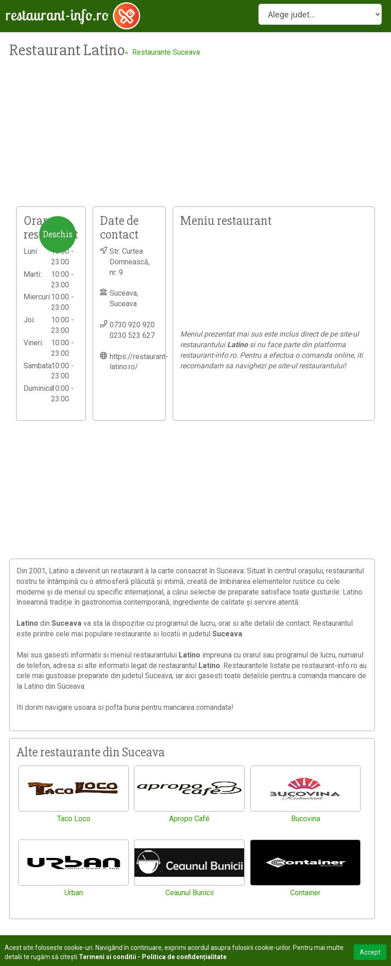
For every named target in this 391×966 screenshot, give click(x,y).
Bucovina (305, 818)
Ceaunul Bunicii (189, 892)
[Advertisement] (195, 137)
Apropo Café (189, 818)
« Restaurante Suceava (162, 52)
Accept (370, 952)
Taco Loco (73, 818)
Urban (73, 892)
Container (305, 892)
